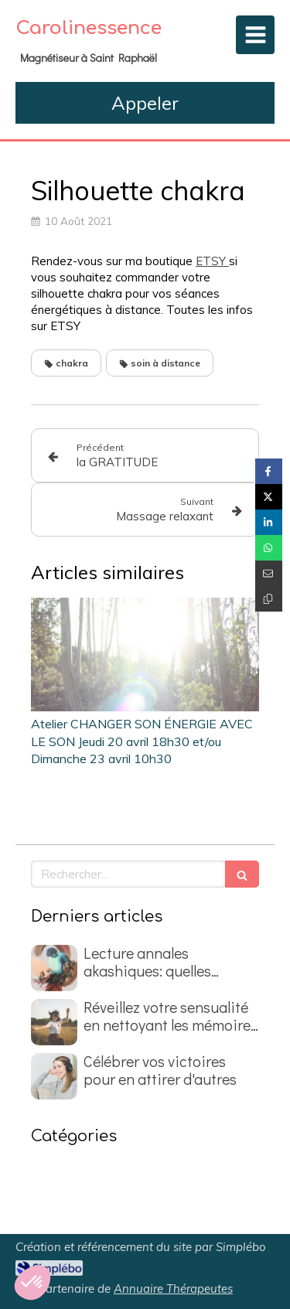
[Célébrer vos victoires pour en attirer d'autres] (54, 1076)
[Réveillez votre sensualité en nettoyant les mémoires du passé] (54, 1022)
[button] (32, 1282)
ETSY (212, 261)
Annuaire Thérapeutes (173, 1288)
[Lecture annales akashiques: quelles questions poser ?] (54, 968)
